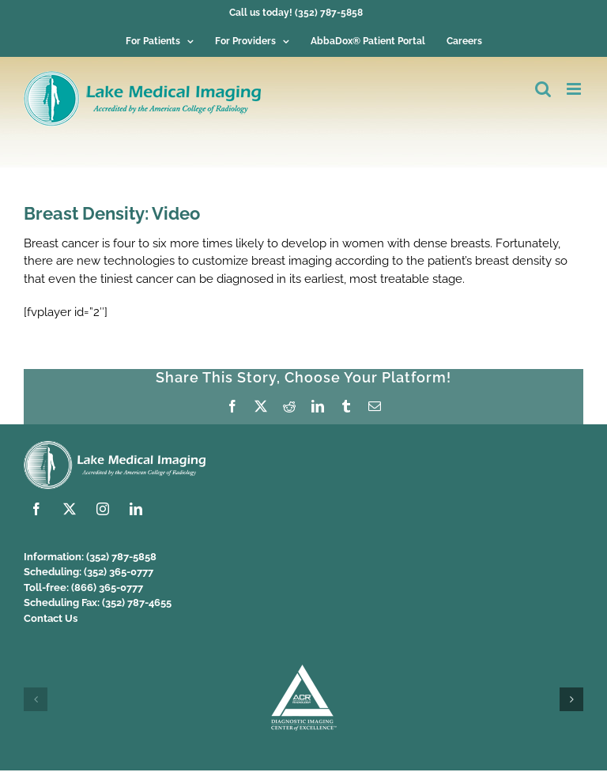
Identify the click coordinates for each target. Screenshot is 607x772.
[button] (35, 699)
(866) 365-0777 (107, 587)
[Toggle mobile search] (543, 89)
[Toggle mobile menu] (575, 89)
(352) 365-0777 (118, 572)
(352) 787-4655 (137, 602)
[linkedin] (136, 509)
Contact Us (50, 618)
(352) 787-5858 (121, 557)
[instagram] (102, 509)
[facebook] (36, 509)
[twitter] (69, 509)
